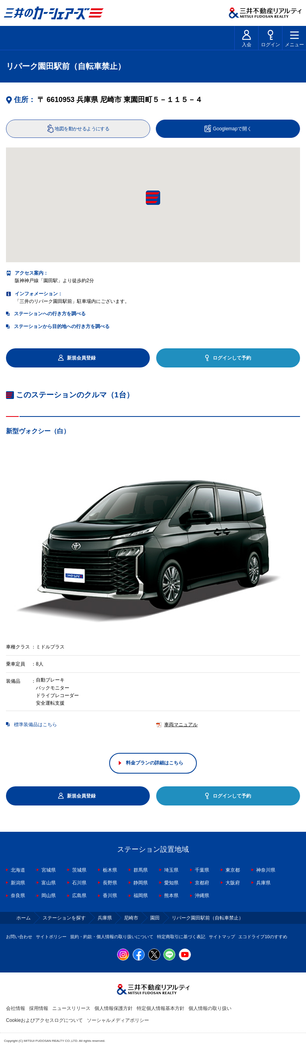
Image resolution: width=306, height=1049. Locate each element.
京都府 (202, 883)
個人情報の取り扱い (209, 1008)
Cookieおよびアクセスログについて (44, 1020)
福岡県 (140, 895)
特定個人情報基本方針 (160, 1008)
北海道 (18, 870)
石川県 (79, 883)
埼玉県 (171, 870)
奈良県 (18, 895)
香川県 (110, 895)
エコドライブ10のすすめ (262, 936)
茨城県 (79, 870)
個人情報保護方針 (113, 1008)
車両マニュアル (181, 725)
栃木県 (110, 870)
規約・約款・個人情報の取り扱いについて (111, 936)
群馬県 (140, 870)
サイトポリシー (51, 936)
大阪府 (233, 883)
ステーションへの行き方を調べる (50, 313)
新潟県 (18, 883)
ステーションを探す (64, 918)
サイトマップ (222, 936)
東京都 (233, 870)
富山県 (48, 883)
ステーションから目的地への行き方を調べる (62, 326)
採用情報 (38, 1008)
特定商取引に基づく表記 (181, 936)
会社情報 (15, 1008)
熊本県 (171, 895)
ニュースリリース (71, 1008)
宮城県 (48, 870)
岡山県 (48, 895)
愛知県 (171, 883)
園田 (155, 918)
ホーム (23, 918)
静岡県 (140, 883)
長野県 (110, 883)
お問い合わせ (19, 936)
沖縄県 (202, 895)
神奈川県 (265, 870)
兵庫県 (263, 883)
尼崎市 (131, 918)
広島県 (79, 895)
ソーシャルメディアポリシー (118, 1020)
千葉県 (202, 870)
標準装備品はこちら (35, 725)
